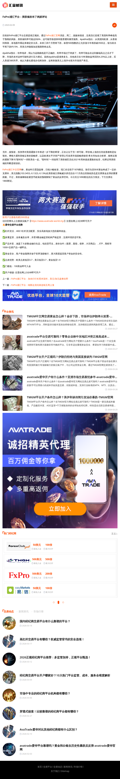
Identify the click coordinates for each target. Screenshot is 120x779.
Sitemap (65, 771)
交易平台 (47, 767)
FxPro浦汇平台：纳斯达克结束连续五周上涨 (32, 284)
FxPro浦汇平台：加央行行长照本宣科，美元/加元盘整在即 (39, 278)
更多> (114, 533)
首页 (40, 767)
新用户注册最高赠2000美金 (15, 217)
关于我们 (55, 771)
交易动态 (57, 767)
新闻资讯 (68, 767)
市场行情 (78, 767)
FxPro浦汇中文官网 (11, 169)
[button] (54, 602)
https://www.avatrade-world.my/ (47, 220)
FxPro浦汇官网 (52, 35)
